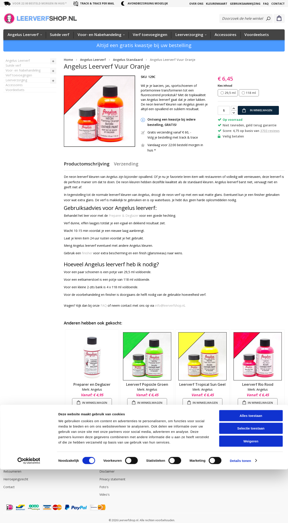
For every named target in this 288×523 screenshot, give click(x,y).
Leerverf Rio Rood (257, 384)
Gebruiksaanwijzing (245, 4)
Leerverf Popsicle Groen (147, 384)
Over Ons (196, 4)
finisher (87, 253)
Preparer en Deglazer (92, 384)
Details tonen (240, 514)
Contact (278, 4)
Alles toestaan (251, 469)
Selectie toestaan (251, 482)
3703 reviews (270, 131)
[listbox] (251, 93)
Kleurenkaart (216, 4)
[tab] (86, 166)
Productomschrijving (86, 164)
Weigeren (250, 495)
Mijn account (60, 456)
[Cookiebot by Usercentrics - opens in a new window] (28, 514)
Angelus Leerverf (111, 456)
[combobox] (246, 18)
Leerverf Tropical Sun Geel (202, 384)
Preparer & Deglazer (123, 215)
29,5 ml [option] (230, 93)
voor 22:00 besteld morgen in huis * (39, 3)
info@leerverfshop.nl (170, 305)
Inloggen (57, 448)
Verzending (126, 164)
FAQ (266, 4)
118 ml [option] (251, 93)
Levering (9, 456)
